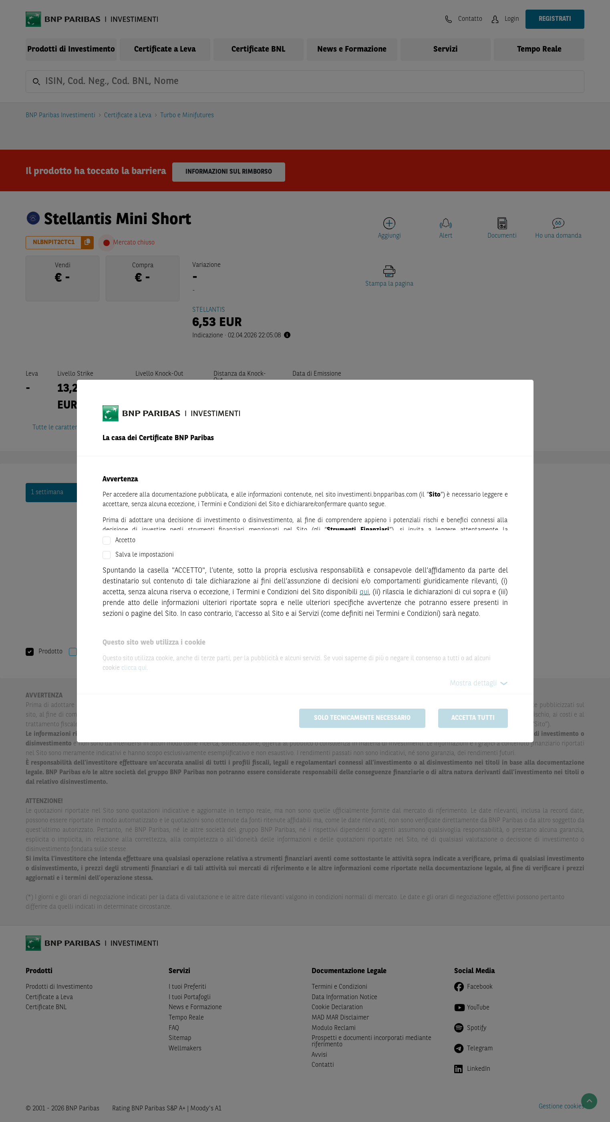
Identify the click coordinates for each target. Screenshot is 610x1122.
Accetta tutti (473, 718)
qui (364, 592)
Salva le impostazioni (144, 555)
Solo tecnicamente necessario (362, 718)
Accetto (125, 540)
